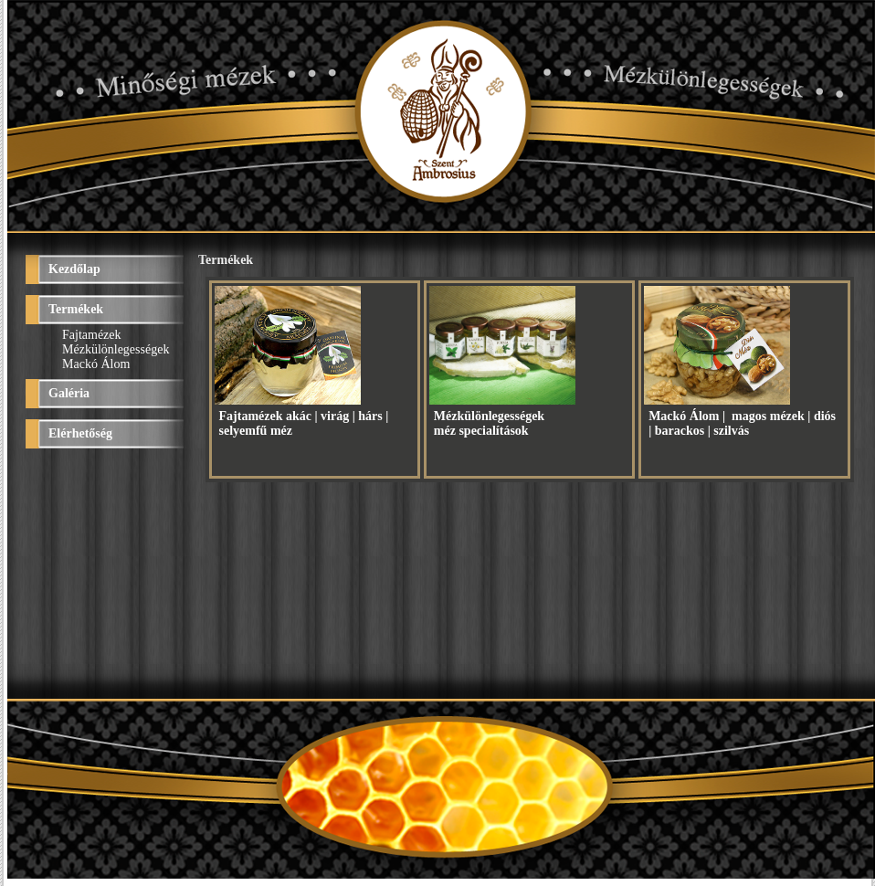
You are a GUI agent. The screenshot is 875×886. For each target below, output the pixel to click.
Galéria (69, 393)
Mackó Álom (96, 364)
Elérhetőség (80, 433)
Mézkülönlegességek (115, 349)
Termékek (75, 309)
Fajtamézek (91, 335)
